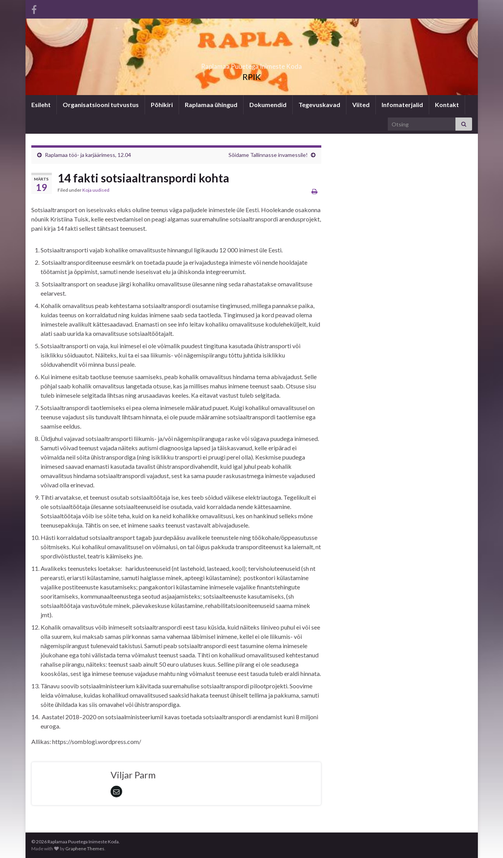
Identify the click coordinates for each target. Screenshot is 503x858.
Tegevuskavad (319, 104)
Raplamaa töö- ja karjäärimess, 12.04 (88, 155)
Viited (361, 104)
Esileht (41, 104)
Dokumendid (267, 104)
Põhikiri (162, 104)
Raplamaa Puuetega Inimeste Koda (251, 64)
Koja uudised (95, 190)
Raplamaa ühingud (211, 104)
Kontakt (447, 104)
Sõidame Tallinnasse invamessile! (268, 155)
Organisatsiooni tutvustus (101, 104)
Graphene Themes (84, 848)
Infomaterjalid (402, 104)
